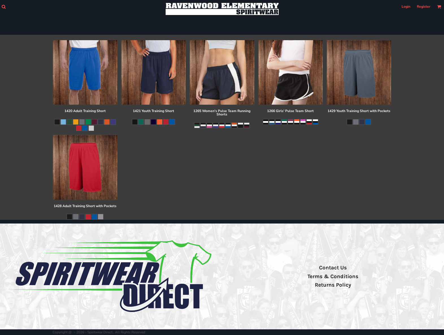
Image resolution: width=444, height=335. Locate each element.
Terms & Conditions (332, 276)
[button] (3, 7)
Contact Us (333, 268)
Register (423, 6)
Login (406, 6)
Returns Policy (333, 285)
